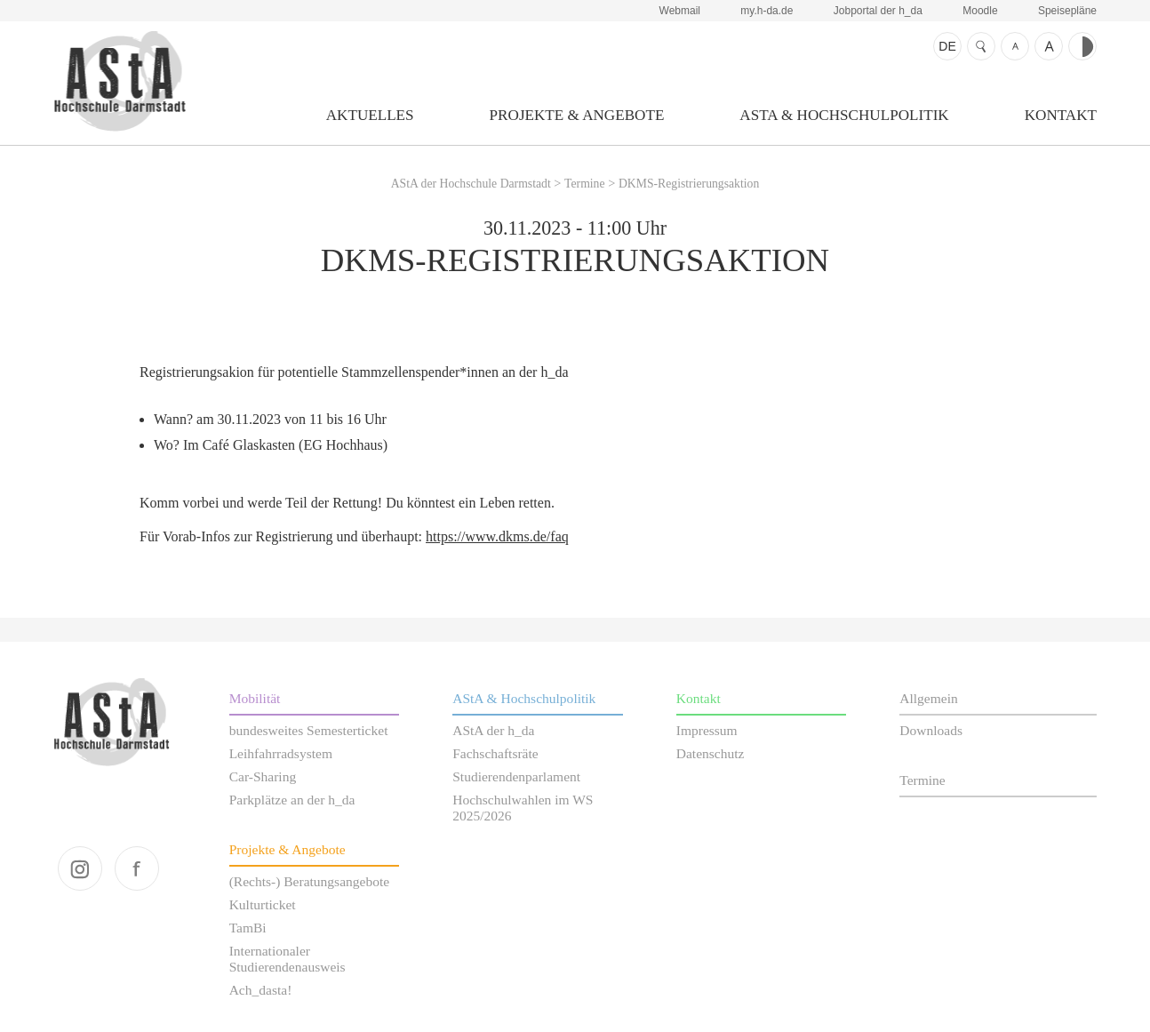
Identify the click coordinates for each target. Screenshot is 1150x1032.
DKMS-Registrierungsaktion (689, 183)
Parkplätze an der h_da (292, 799)
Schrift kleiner (1015, 46)
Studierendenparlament (516, 776)
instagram (80, 868)
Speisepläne (1067, 10)
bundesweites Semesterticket (308, 730)
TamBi (248, 927)
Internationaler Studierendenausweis (287, 958)
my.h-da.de (766, 10)
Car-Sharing (263, 776)
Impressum (707, 730)
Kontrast (1082, 46)
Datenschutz (710, 753)
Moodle (979, 10)
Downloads (930, 730)
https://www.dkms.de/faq (497, 536)
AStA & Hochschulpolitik (843, 115)
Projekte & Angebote (577, 115)
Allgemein (928, 698)
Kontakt (1061, 115)
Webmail (679, 10)
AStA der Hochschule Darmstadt (119, 81)
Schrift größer (1048, 46)
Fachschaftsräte (495, 753)
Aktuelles (370, 115)
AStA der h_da (493, 730)
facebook (137, 868)
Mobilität (255, 698)
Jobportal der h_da (878, 10)
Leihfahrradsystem (280, 753)
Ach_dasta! (260, 989)
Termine (584, 183)
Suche (981, 46)
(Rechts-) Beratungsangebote (309, 881)
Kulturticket (262, 904)
